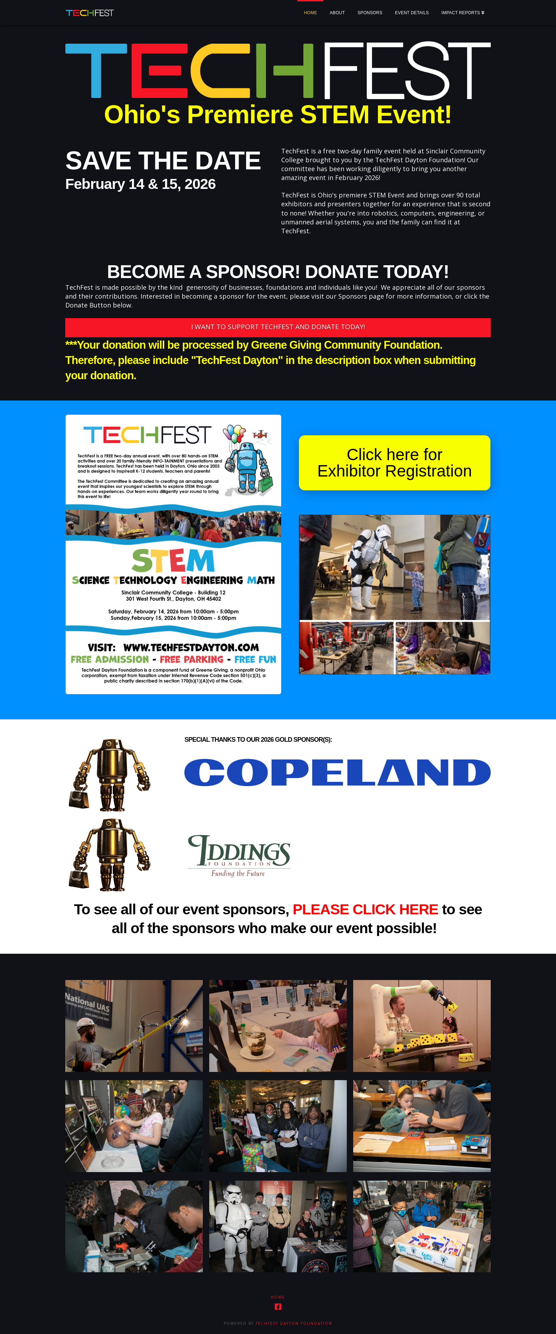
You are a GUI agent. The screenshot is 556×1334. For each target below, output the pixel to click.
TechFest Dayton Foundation (294, 1323)
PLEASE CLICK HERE (366, 909)
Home (278, 1297)
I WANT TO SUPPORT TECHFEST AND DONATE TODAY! (278, 326)
